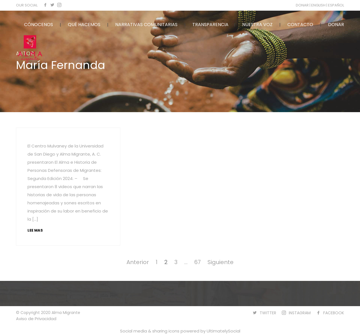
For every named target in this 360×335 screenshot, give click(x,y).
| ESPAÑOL (335, 5)
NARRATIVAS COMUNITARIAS (146, 24)
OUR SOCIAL (27, 5)
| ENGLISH (318, 5)
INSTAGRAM (300, 313)
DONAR (303, 5)
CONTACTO (300, 24)
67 (197, 262)
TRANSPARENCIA (210, 24)
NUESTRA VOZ (257, 24)
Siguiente (220, 262)
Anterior (137, 262)
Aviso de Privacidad (36, 319)
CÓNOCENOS (38, 24)
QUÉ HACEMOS (84, 24)
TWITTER (268, 313)
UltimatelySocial (223, 331)
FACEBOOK (333, 313)
